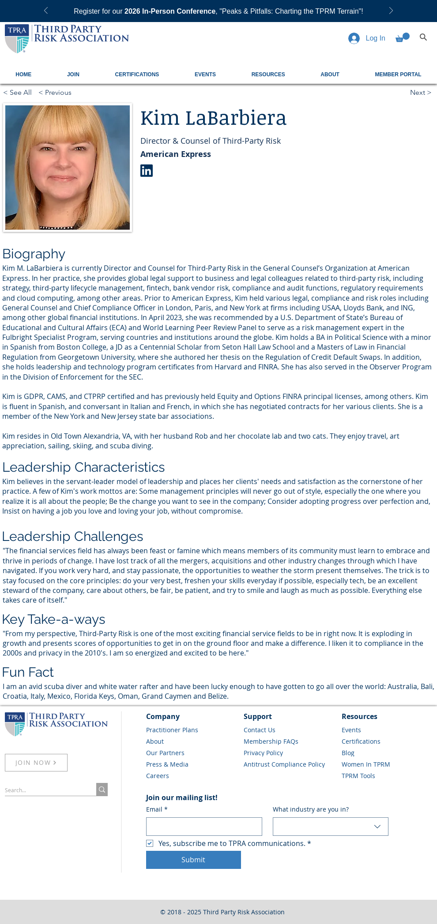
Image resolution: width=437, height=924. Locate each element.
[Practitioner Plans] (192, 730)
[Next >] (422, 92)
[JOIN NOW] (36, 762)
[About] (192, 741)
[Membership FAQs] (289, 741)
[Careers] (192, 775)
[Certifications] (387, 741)
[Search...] (41, 790)
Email (157, 809)
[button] (403, 37)
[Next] (391, 11)
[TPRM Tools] (387, 775)
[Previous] (46, 11)
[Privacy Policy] (289, 752)
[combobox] (331, 826)
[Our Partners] (192, 752)
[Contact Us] (289, 730)
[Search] (423, 37)
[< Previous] (67, 92)
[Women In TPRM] (387, 764)
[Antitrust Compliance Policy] (289, 764)
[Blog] (387, 752)
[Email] (201, 826)
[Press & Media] (192, 764)
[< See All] (18, 92)
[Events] (387, 730)
